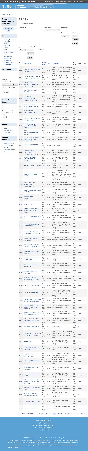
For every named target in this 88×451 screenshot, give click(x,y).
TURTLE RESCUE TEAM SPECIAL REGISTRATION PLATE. (31, 320)
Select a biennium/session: (7, 80)
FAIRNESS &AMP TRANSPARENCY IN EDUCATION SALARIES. (31, 98)
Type (20, 47)
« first (23, 414)
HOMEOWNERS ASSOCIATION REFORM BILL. (31, 112)
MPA (74, 1)
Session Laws (7, 58)
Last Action (55, 63)
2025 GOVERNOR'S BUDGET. (32, 165)
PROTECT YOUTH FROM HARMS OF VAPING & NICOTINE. (31, 307)
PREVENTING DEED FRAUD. (32, 293)
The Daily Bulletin (8, 40)
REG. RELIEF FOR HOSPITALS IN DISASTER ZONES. (31, 106)
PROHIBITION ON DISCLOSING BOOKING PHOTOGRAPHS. (31, 84)
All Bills (6, 50)
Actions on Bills (8, 56)
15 (39, 414)
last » (83, 414)
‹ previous (30, 414)
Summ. (80, 70)
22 (65, 414)
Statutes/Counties (9, 62)
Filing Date (75, 33)
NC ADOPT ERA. (28, 204)
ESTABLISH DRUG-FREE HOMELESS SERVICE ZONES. (31, 210)
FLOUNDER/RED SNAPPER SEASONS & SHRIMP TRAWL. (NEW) (32, 139)
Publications (80, 1)
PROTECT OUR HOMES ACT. (32, 285)
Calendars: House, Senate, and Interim (9, 149)
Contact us (7, 132)
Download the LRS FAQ (9, 29)
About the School (49, 1)
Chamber (63, 33)
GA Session (47, 27)
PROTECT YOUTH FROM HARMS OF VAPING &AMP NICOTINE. (31, 381)
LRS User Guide (8, 130)
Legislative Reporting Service (43, 7)
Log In (40, 429)
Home (3, 15)
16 (43, 414)
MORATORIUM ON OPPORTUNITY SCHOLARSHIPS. (29, 184)
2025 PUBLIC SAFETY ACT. (32, 327)
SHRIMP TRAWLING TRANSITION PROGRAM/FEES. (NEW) (31, 152)
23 (69, 414)
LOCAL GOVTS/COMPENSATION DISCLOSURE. (31, 132)
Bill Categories (8, 60)
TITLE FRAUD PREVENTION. (32, 401)
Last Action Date (32, 47)
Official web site (9, 143)
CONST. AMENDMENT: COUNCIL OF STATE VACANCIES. (30, 126)
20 (58, 414)
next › (77, 414)
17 (47, 414)
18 (50, 414)
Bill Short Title (23, 27)
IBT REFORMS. (28, 342)
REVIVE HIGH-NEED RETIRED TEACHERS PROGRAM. (30, 159)
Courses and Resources (60, 1)
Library (69, 1)
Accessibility (46, 429)
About (5, 128)
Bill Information (8, 145)
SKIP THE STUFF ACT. (30, 408)
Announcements (8, 64)
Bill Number (64, 27)
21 (61, 414)
